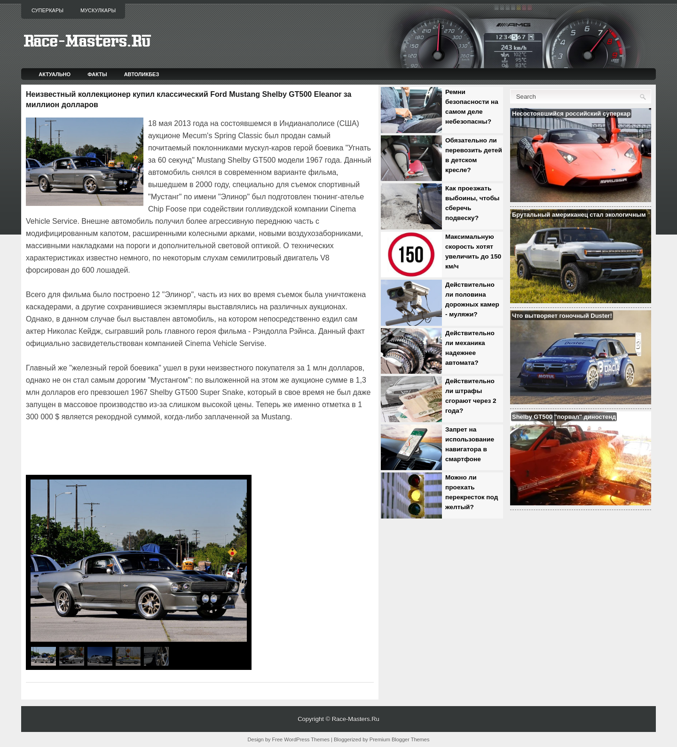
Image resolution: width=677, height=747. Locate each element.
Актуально (55, 74)
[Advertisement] (136, 449)
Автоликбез (141, 74)
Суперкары (47, 10)
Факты (97, 74)
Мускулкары (98, 10)
